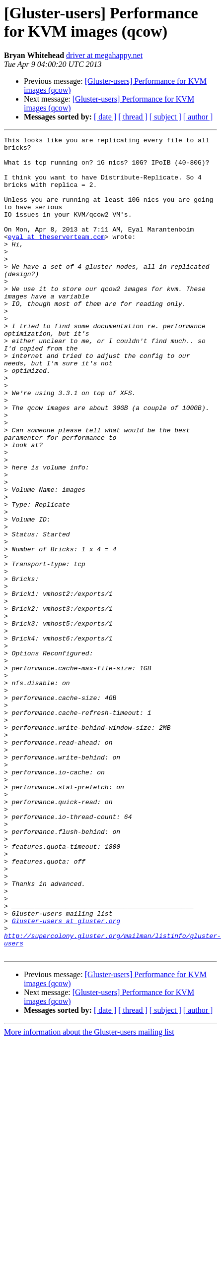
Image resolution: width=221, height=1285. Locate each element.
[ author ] (198, 117)
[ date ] (105, 117)
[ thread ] (132, 117)
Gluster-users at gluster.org (66, 1078)
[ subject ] (165, 117)
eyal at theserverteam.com (56, 257)
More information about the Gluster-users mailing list (89, 1195)
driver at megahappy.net (104, 55)
